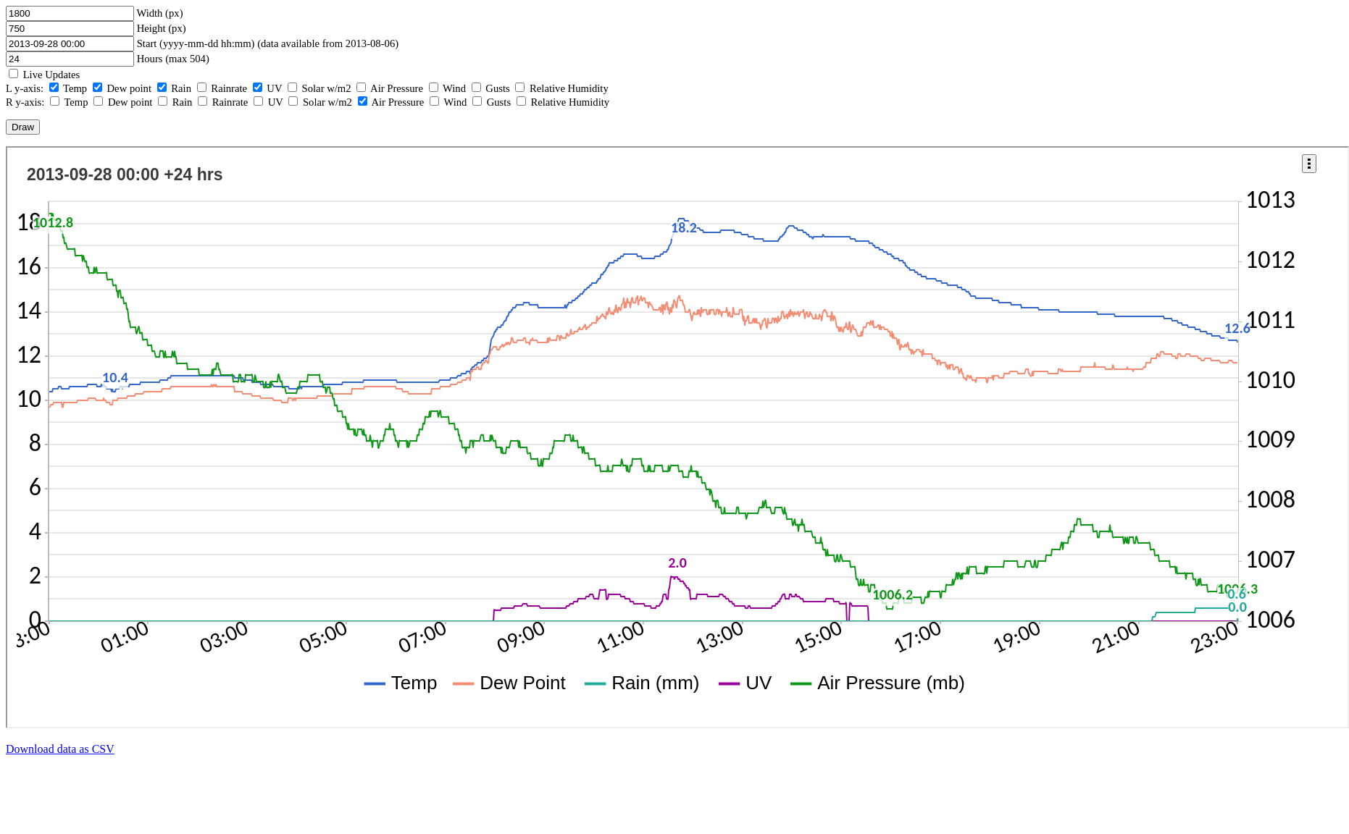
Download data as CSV (60, 749)
